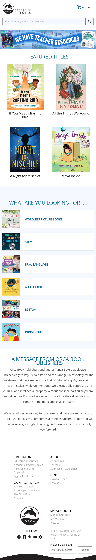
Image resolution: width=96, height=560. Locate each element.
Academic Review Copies (28, 465)
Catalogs (55, 483)
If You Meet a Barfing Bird (25, 115)
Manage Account (60, 514)
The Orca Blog (22, 494)
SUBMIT (85, 549)
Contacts (19, 498)
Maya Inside (71, 176)
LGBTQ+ (30, 309)
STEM (28, 242)
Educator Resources (26, 461)
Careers (55, 465)
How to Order (58, 479)
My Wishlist (57, 518)
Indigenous (33, 332)
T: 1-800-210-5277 (24, 486)
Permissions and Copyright (24, 470)
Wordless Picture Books (43, 219)
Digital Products (23, 476)
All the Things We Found (70, 113)
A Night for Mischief (25, 176)
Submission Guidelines (64, 468)
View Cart (56, 522)
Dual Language (36, 264)
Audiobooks (34, 287)
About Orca (57, 461)
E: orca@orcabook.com (27, 490)
